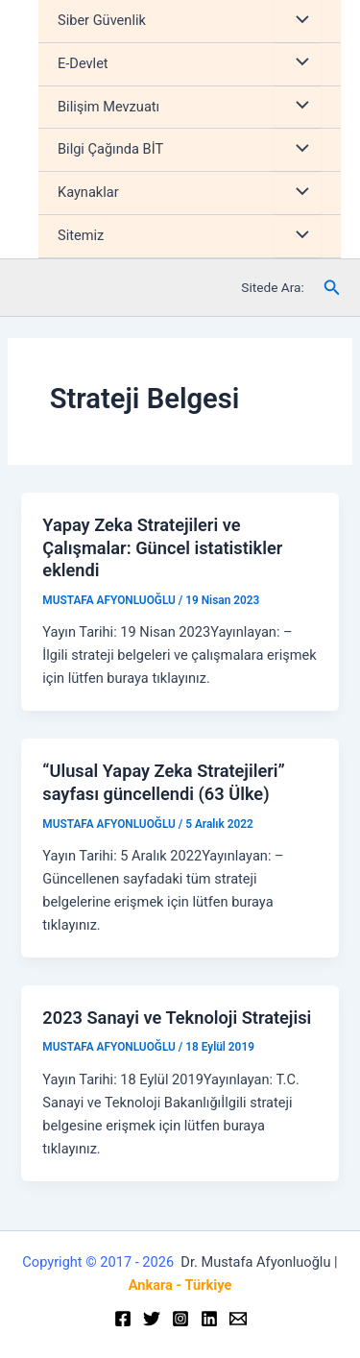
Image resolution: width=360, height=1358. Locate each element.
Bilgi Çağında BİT (110, 149)
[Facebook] (123, 1318)
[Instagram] (180, 1318)
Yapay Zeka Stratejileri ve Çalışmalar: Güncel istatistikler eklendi (162, 547)
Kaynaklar (88, 192)
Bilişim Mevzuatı (108, 106)
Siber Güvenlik (102, 20)
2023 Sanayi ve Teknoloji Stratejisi (176, 1017)
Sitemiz (81, 235)
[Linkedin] (209, 1318)
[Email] (238, 1318)
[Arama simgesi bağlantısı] (332, 288)
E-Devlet (83, 63)
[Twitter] (151, 1318)
